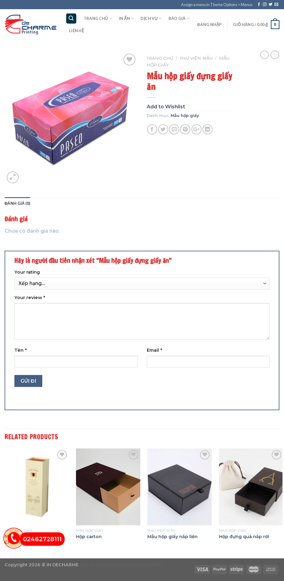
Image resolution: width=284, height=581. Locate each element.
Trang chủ (98, 18)
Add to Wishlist (166, 107)
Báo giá (179, 18)
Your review (29, 297)
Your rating (27, 272)
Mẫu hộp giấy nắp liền (172, 536)
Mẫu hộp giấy (185, 115)
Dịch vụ (151, 18)
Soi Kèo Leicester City (138, 565)
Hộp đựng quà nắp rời (244, 536)
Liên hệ (76, 30)
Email (154, 350)
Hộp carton (89, 536)
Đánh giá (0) (17, 203)
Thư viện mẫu (196, 58)
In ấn (126, 18)
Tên (20, 350)
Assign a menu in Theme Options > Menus (216, 4)
